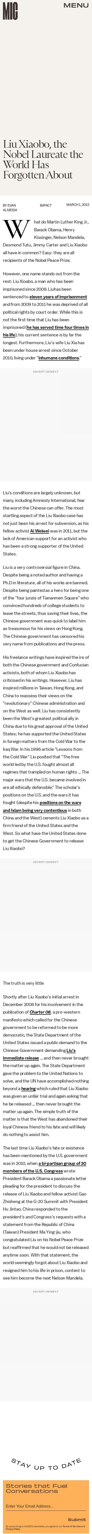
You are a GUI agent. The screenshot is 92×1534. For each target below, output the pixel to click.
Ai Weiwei (39, 531)
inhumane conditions (59, 358)
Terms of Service (72, 1526)
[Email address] (46, 1505)
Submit (77, 1519)
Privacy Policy (13, 1529)
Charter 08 (40, 1012)
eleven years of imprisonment (58, 297)
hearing (28, 1088)
